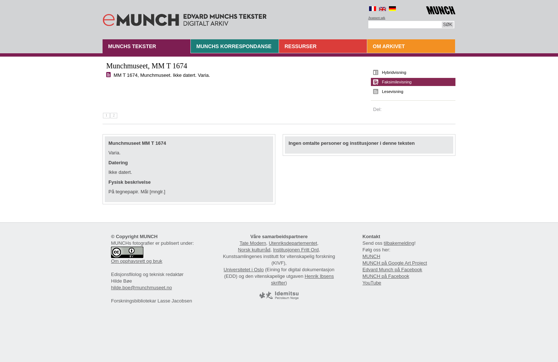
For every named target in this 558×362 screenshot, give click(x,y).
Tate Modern (253, 243)
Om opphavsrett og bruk (136, 261)
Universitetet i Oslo (243, 269)
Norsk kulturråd (254, 249)
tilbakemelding (399, 243)
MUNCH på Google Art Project (394, 263)
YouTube (371, 283)
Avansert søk (377, 17)
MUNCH (371, 256)
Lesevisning (392, 91)
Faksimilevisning (397, 82)
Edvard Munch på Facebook (392, 269)
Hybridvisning (394, 72)
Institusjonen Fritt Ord (296, 249)
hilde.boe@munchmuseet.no (141, 287)
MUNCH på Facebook (385, 276)
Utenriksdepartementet (293, 243)
